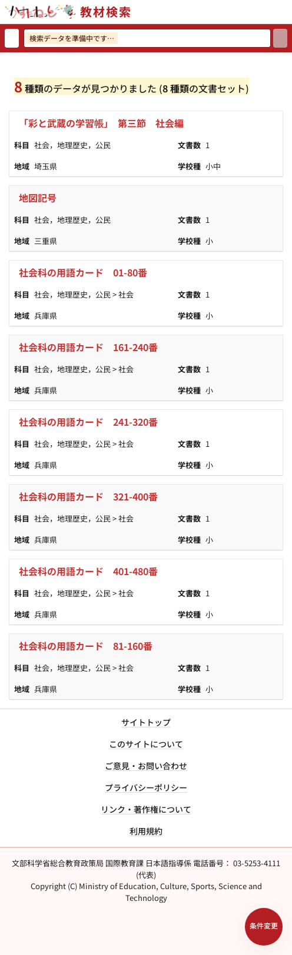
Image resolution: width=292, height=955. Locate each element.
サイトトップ (146, 722)
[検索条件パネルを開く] (264, 927)
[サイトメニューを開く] (287, 11)
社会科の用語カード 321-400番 (88, 496)
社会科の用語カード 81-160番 (85, 646)
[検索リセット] (12, 38)
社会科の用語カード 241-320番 (88, 422)
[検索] (280, 38)
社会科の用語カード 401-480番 (88, 571)
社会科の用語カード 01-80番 (83, 272)
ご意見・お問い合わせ (146, 766)
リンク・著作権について (146, 809)
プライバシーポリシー (146, 787)
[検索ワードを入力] (147, 38)
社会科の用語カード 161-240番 (88, 347)
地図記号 (38, 198)
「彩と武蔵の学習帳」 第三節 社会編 (101, 123)
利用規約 (146, 831)
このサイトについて (146, 744)
